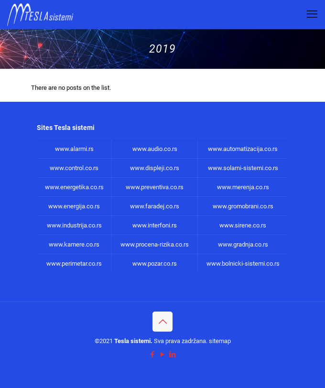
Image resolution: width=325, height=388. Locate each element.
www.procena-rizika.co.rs (154, 244)
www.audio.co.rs (154, 148)
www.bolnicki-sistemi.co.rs (243, 263)
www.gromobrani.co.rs (243, 206)
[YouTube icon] (162, 354)
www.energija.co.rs (74, 206)
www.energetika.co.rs (74, 187)
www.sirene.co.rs (242, 225)
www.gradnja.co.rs (243, 244)
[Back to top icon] (162, 322)
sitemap (220, 341)
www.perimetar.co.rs (74, 263)
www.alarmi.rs (74, 148)
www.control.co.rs (74, 168)
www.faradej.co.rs (154, 206)
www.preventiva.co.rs (155, 187)
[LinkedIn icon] (172, 354)
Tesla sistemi (132, 341)
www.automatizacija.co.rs (243, 148)
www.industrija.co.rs (74, 225)
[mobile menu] (312, 14)
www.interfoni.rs (154, 225)
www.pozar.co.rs (154, 263)
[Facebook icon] (152, 354)
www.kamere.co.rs (74, 244)
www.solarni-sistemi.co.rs (243, 168)
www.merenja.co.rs (243, 187)
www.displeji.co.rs (154, 168)
